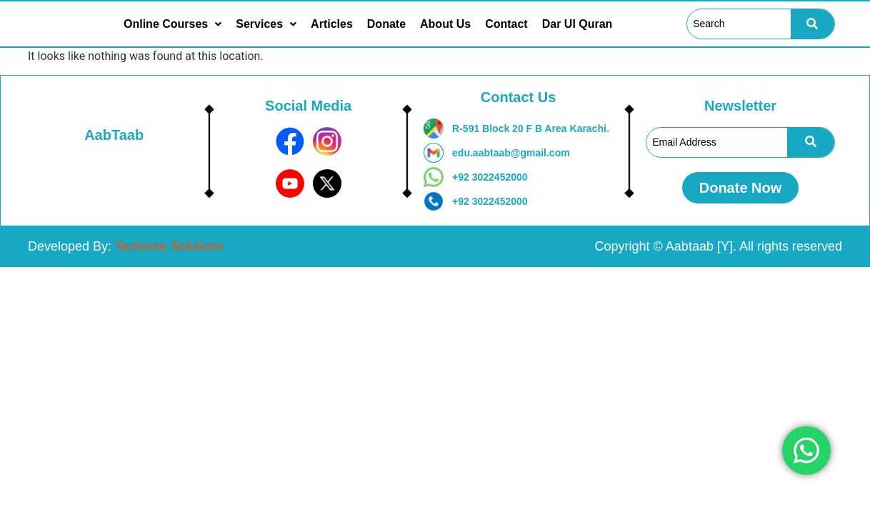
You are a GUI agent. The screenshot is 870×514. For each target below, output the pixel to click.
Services (266, 24)
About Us (445, 24)
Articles (332, 24)
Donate (386, 24)
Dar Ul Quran (577, 24)
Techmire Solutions (169, 246)
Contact (506, 24)
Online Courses (172, 24)
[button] (172, 24)
